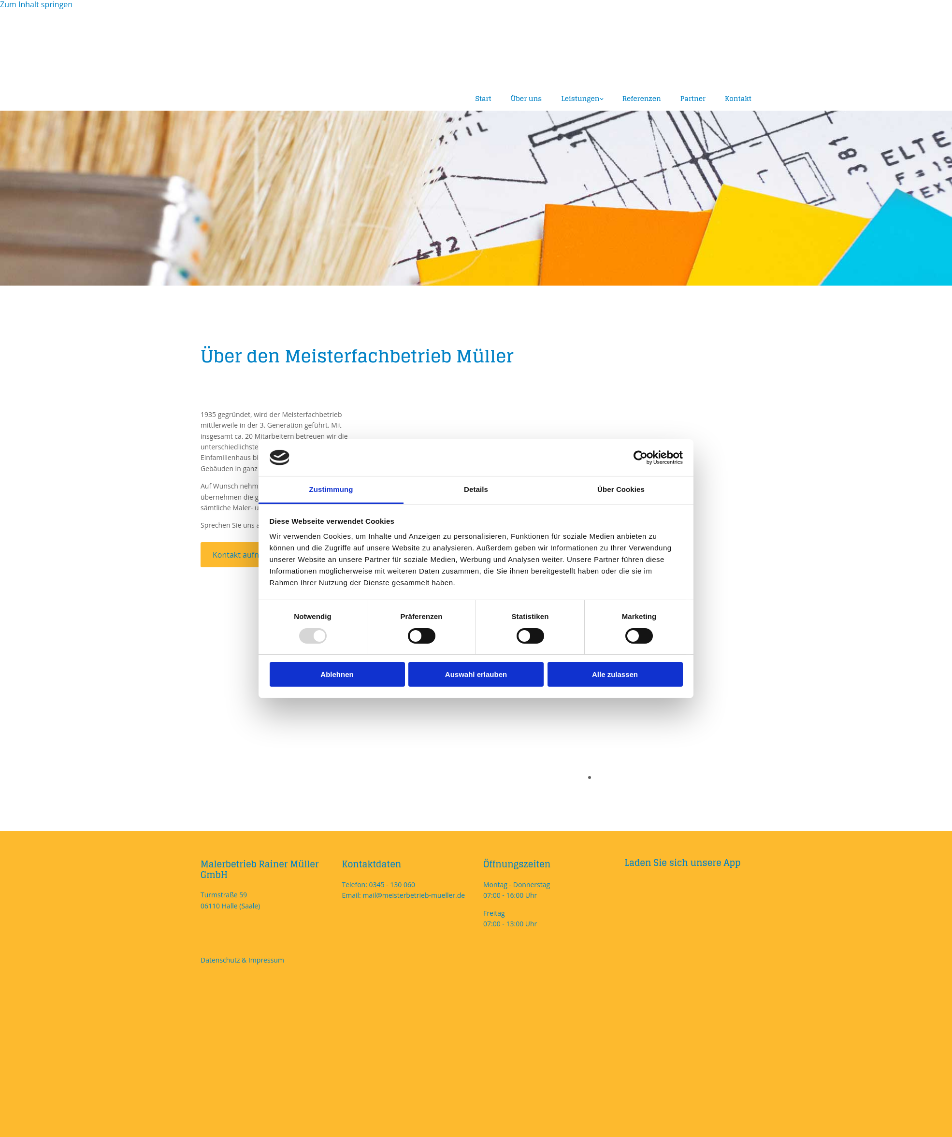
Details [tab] (476, 489)
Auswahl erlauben (476, 674)
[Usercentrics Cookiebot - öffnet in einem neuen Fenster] (640, 457)
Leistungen (580, 98)
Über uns (526, 98)
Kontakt (738, 98)
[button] (248, 554)
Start (483, 98)
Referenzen (641, 98)
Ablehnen (336, 674)
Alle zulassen (615, 674)
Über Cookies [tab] (621, 489)
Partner (693, 98)
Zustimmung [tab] (331, 489)
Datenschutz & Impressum (242, 959)
